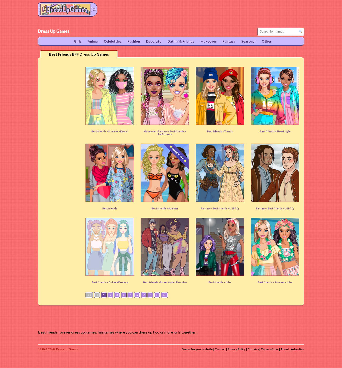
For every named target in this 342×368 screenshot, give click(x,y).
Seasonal (248, 41)
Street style (283, 131)
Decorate (153, 41)
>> (164, 294)
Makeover (208, 41)
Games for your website (197, 349)
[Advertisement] (61, 135)
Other (266, 41)
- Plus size (180, 282)
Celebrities (112, 41)
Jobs (228, 282)
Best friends (109, 208)
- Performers (172, 133)
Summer (113, 131)
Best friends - (99, 131)
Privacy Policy (237, 349)
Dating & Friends (180, 41)
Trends (228, 131)
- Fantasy (122, 282)
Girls (77, 41)
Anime (113, 282)
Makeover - (151, 131)
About (284, 349)
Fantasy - (207, 208)
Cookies (253, 349)
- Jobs (288, 282)
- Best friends (176, 131)
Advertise (297, 349)
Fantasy (163, 131)
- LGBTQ (233, 208)
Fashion (134, 41)
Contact (220, 349)
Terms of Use (270, 349)
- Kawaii (123, 131)
